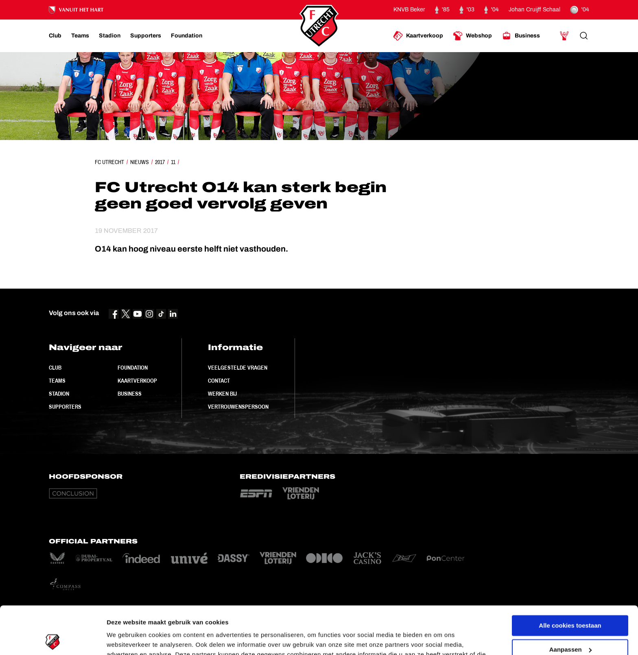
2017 (160, 162)
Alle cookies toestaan (570, 577)
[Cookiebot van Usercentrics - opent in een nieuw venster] (52, 639)
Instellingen (124, 638)
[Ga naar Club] (55, 36)
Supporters (65, 406)
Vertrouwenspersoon (238, 406)
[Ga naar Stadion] (109, 36)
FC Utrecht (109, 162)
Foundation (133, 367)
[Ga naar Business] (521, 36)
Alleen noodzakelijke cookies (570, 625)
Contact (219, 380)
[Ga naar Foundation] (186, 36)
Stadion (59, 393)
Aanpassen (570, 601)
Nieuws (139, 162)
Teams (57, 380)
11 (173, 162)
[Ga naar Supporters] (145, 36)
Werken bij (222, 393)
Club (55, 367)
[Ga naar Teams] (80, 36)
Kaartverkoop (137, 380)
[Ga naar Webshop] (472, 36)
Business (130, 393)
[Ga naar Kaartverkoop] (418, 36)
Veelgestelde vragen (237, 367)
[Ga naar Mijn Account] (564, 36)
